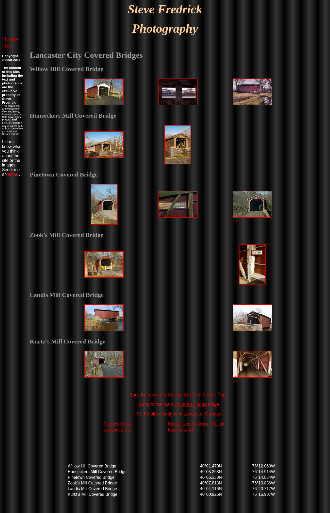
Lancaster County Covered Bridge (181, 394)
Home (10, 39)
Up (6, 46)
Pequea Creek (181, 429)
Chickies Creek (117, 424)
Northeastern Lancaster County (196, 424)
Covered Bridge (191, 404)
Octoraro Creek (118, 429)
